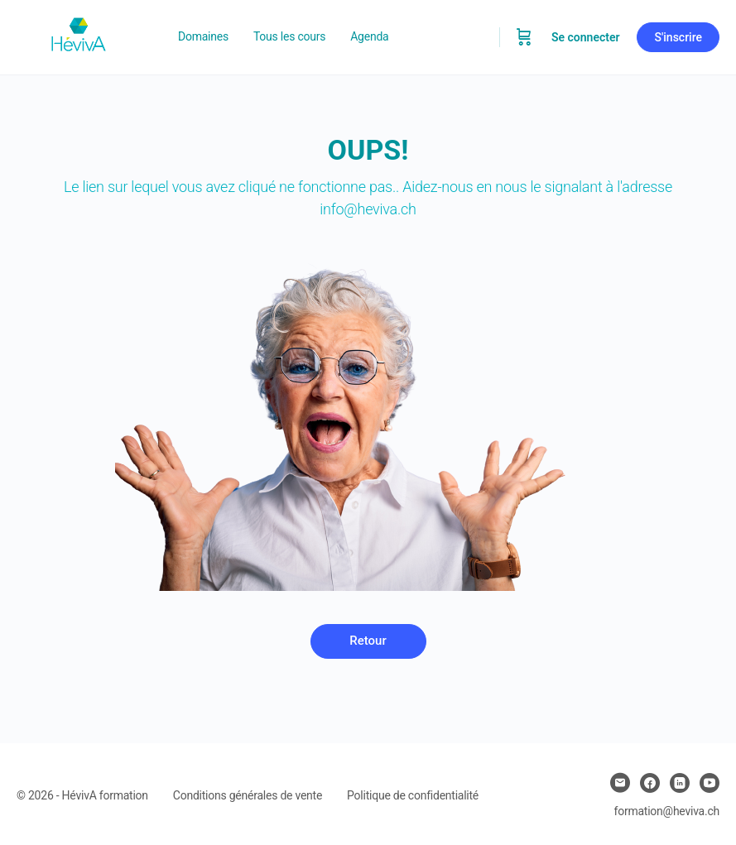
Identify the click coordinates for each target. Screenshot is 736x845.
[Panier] (524, 37)
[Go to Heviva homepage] (79, 35)
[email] (620, 783)
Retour (367, 640)
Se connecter (585, 37)
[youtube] (709, 783)
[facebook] (650, 783)
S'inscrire (678, 37)
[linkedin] (680, 783)
